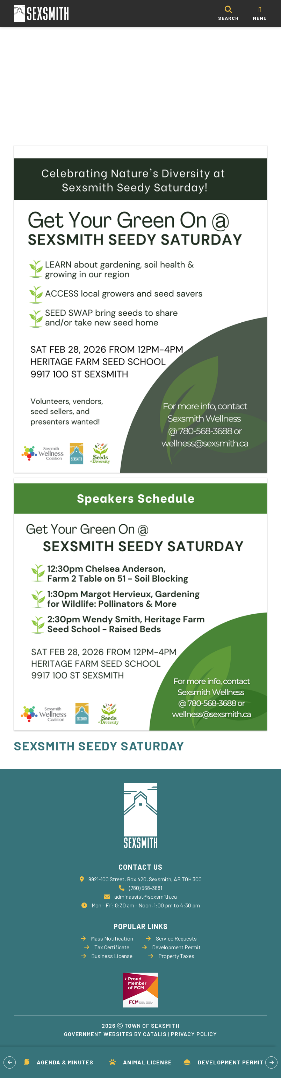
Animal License (140, 1062)
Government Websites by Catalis (115, 1034)
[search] (228, 13)
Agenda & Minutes (58, 1062)
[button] (9, 1062)
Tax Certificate (106, 947)
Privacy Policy (194, 1034)
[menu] (260, 13)
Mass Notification (107, 938)
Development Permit (223, 1062)
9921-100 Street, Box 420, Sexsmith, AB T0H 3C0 (145, 879)
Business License (106, 955)
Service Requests (171, 938)
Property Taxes (171, 955)
